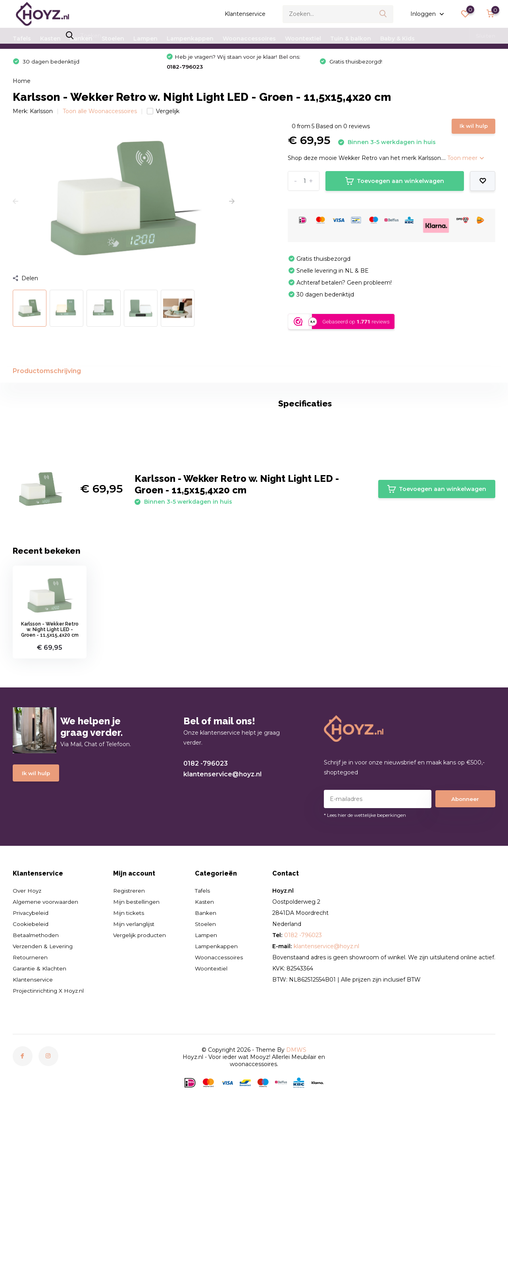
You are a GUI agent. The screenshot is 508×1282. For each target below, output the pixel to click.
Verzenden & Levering (44, 1096)
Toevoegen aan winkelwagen (394, 187)
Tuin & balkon (350, 38)
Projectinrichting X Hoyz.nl (49, 1141)
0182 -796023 (205, 914)
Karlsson (41, 114)
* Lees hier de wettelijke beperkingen (365, 965)
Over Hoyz (27, 1041)
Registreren (130, 1041)
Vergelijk (163, 114)
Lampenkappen (190, 38)
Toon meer (465, 164)
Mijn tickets (130, 1063)
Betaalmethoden (36, 1085)
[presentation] (15, 204)
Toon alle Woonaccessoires (100, 114)
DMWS (296, 1200)
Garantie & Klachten (40, 1118)
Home (22, 84)
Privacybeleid (31, 1063)
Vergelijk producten (141, 1085)
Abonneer (465, 949)
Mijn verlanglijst (135, 1074)
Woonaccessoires (249, 38)
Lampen (145, 38)
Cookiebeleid (30, 1074)
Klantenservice (245, 13)
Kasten (50, 38)
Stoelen (113, 38)
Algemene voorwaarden (46, 1052)
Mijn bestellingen (137, 1052)
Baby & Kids (397, 38)
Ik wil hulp (471, 131)
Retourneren (30, 1107)
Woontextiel (303, 38)
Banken (81, 38)
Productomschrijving (47, 377)
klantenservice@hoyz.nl (222, 925)
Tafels (22, 38)
